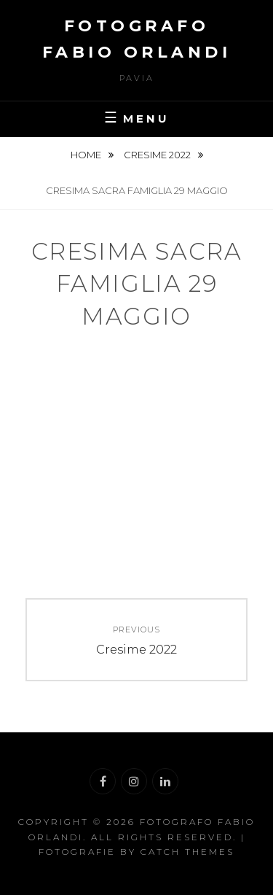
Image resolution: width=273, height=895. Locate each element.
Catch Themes (187, 851)
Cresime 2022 (158, 154)
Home (87, 154)
